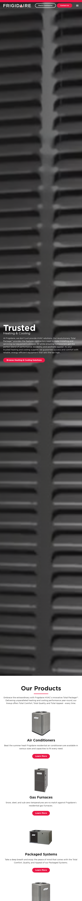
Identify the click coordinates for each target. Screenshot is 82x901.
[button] (77, 5)
